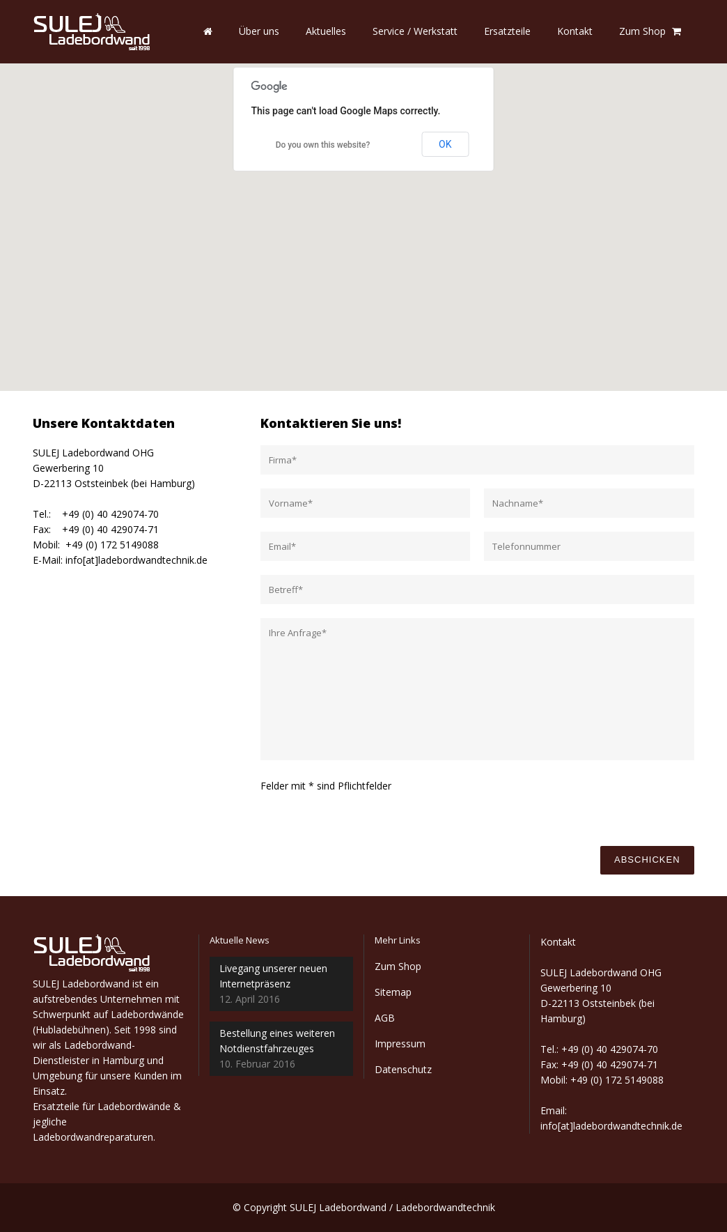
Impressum (400, 1043)
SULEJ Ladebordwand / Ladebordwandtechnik (392, 1207)
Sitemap (393, 992)
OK (445, 144)
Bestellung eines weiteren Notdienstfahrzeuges (277, 1040)
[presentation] (590, 805)
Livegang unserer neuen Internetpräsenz (273, 976)
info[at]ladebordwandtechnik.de (136, 560)
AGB (385, 1017)
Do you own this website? (323, 145)
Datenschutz (403, 1069)
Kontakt (558, 941)
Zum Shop (398, 966)
